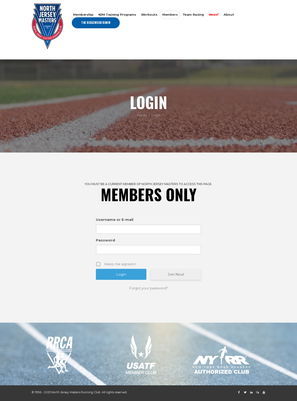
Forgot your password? (148, 288)
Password (105, 240)
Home (142, 115)
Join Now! (176, 274)
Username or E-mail (114, 219)
